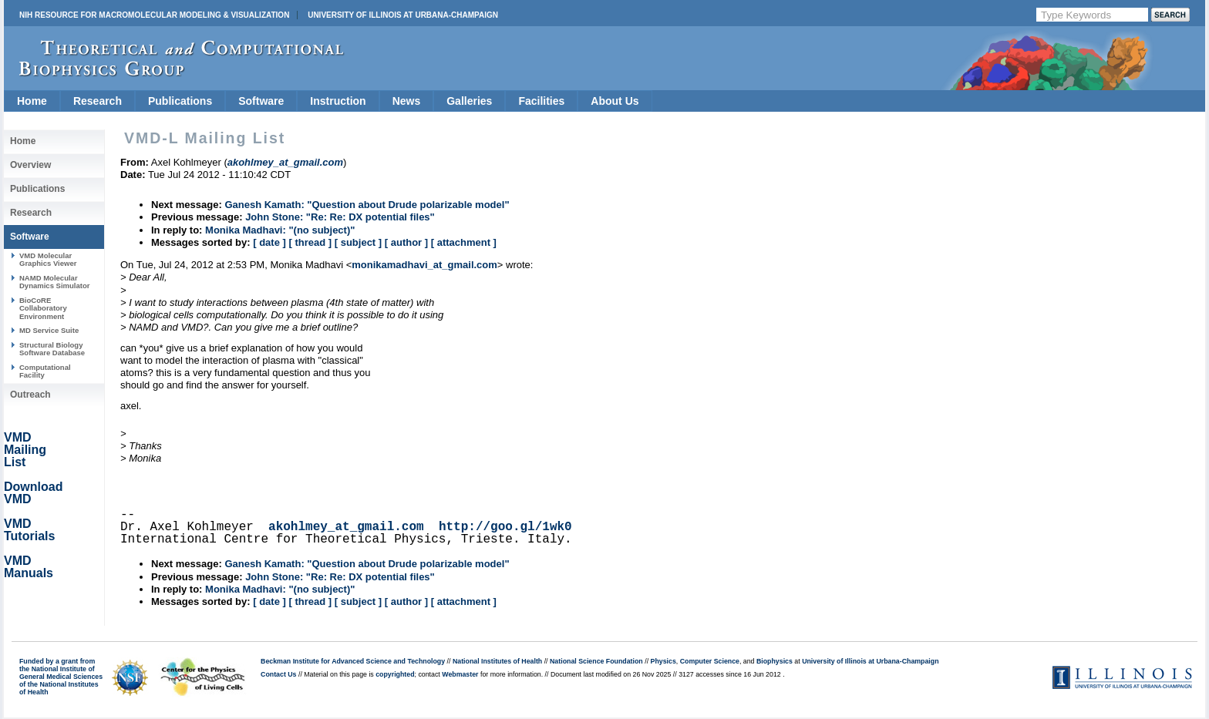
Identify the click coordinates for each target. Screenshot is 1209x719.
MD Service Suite (49, 330)
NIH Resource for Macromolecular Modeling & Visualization (154, 15)
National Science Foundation (596, 661)
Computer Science (709, 661)
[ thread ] (310, 242)
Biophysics (774, 661)
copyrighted (394, 674)
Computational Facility (45, 371)
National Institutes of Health (497, 661)
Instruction (337, 101)
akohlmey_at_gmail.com (346, 527)
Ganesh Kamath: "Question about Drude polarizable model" (366, 204)
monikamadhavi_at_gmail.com (424, 264)
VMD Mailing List (25, 450)
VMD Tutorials (29, 530)
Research (97, 101)
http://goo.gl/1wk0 (505, 527)
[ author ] (406, 242)
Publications (180, 101)
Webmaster (460, 674)
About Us (614, 101)
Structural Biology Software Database (52, 349)
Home (32, 101)
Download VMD (33, 493)
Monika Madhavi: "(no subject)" (280, 230)
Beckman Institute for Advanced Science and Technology (353, 661)
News (406, 101)
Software (261, 101)
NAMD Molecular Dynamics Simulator (54, 282)
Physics (663, 661)
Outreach (30, 394)
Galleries (469, 101)
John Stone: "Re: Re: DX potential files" (340, 217)
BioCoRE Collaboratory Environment (43, 308)
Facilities (541, 101)
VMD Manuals (28, 567)
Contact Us (278, 674)
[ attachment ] (464, 242)
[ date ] (269, 242)
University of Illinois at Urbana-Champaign (403, 15)
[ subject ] (358, 242)
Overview (30, 165)
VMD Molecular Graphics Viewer (47, 259)
